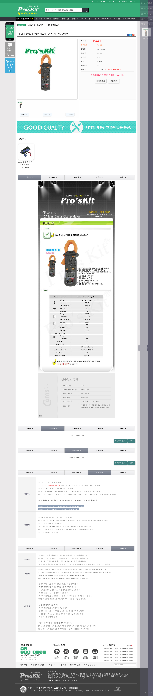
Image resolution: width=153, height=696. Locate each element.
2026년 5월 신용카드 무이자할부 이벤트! (118, 648)
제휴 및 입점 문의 (91, 665)
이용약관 (62, 665)
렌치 (90, 19)
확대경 (96, 19)
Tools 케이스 (106, 19)
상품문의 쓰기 (120, 463)
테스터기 (38, 19)
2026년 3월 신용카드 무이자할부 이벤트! (118, 654)
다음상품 (70, 114)
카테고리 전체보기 (24, 19)
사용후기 (132, 1)
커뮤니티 (52, 665)
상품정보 (29, 177)
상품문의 (76, 177)
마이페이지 (110, 1)
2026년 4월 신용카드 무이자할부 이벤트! (118, 651)
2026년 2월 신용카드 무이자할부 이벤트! (118, 657)
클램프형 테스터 (53, 25)
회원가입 (95, 1)
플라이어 (56, 19)
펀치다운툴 (65, 19)
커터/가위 (47, 19)
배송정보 (99, 177)
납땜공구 (74, 19)
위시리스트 (100, 81)
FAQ (118, 1)
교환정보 (122, 177)
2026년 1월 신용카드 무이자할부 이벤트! (118, 660)
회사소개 (23, 665)
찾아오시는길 (75, 665)
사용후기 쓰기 (120, 441)
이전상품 (24, 114)
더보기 (131, 441)
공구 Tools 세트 (128, 19)
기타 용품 (117, 19)
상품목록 (47, 114)
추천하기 (113, 81)
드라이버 (83, 19)
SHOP (30, 25)
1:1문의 (124, 1)
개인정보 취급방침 (37, 665)
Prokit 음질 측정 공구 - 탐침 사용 (25, 163)
